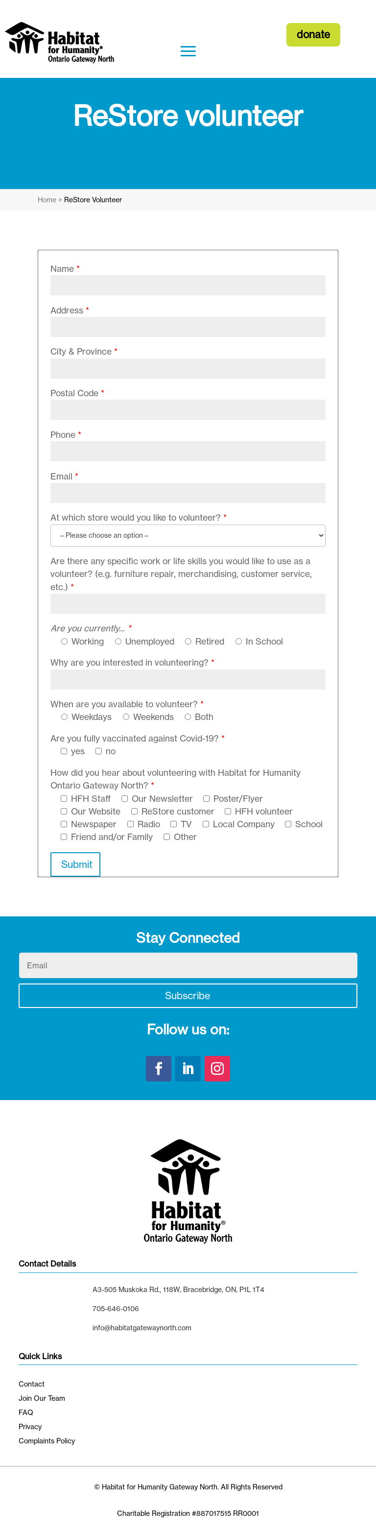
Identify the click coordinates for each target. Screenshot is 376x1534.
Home (47, 199)
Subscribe (188, 995)
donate (313, 34)
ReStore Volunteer (93, 199)
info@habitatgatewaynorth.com (142, 1327)
